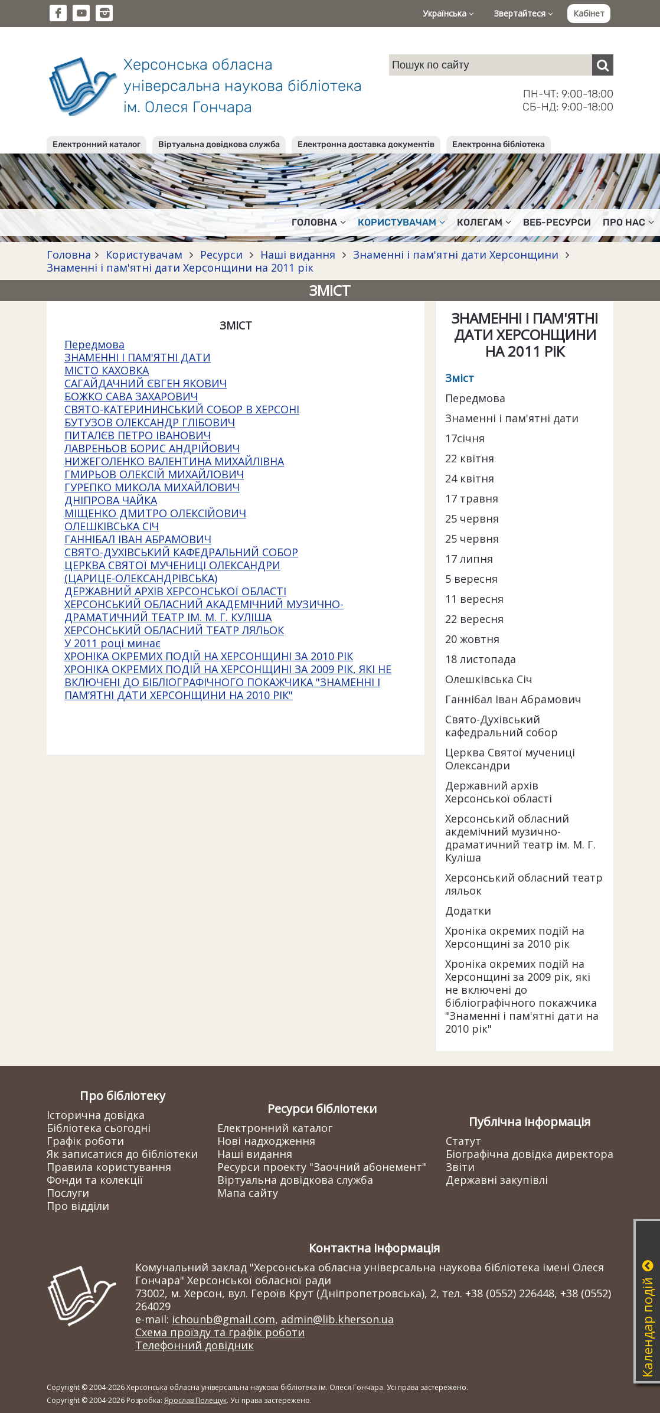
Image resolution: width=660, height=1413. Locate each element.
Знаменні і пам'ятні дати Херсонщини (455, 254)
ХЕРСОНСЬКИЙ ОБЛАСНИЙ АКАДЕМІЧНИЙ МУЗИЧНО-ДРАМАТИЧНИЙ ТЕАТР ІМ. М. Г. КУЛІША (204, 610)
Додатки (468, 910)
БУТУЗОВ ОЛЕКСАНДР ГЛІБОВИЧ (149, 422)
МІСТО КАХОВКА (106, 370)
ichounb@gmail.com (223, 1319)
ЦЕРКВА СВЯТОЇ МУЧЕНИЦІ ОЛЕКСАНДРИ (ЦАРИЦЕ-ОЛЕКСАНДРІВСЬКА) (172, 571)
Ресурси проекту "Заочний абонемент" (321, 1167)
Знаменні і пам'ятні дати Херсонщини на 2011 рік (180, 267)
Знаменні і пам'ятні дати (512, 418)
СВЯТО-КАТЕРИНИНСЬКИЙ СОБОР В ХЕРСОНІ (181, 409)
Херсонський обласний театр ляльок (524, 884)
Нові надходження (266, 1141)
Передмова (94, 344)
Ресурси (221, 254)
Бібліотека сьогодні (99, 1128)
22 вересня (474, 618)
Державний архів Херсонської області (498, 792)
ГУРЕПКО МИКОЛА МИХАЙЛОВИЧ (152, 487)
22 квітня (469, 458)
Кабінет (589, 13)
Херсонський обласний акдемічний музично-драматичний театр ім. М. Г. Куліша (520, 838)
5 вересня (471, 578)
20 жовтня (472, 638)
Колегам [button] (484, 222)
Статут (463, 1141)
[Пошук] (602, 65)
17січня (465, 438)
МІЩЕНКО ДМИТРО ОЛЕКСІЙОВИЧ (155, 513)
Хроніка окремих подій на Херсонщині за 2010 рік (514, 937)
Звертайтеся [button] (523, 13)
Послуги (68, 1193)
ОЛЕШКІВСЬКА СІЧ (111, 526)
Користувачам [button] (401, 222)
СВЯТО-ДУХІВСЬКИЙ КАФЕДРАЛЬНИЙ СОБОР (181, 552)
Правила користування (109, 1167)
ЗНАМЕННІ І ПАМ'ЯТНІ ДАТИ (137, 357)
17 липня (469, 558)
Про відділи (78, 1206)
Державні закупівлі (497, 1180)
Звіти (460, 1167)
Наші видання (297, 254)
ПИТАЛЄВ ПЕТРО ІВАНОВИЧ (137, 435)
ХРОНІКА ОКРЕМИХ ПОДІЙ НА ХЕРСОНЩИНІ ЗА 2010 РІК (208, 656)
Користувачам (144, 254)
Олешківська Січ (488, 679)
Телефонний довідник (194, 1345)
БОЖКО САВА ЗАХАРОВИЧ (131, 396)
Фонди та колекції (95, 1180)
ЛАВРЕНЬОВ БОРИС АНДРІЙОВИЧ (152, 448)
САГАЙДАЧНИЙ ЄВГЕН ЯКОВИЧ (145, 383)
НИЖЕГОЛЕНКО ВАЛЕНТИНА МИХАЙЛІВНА (174, 461)
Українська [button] (448, 13)
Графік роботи (85, 1141)
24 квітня (469, 478)
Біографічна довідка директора (529, 1154)
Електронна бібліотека (498, 144)
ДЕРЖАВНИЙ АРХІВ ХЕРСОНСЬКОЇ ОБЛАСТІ (175, 591)
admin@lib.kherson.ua (337, 1319)
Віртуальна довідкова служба (219, 144)
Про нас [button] (628, 222)
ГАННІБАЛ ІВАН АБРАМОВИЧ (137, 539)
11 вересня (474, 598)
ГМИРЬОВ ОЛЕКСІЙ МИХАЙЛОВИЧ (154, 474)
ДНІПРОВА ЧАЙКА (110, 500)
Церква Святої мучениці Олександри (510, 759)
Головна (69, 254)
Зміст (459, 377)
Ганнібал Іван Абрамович (513, 699)
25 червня (472, 518)
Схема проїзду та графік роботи (220, 1332)
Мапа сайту (247, 1193)
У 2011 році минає (112, 643)
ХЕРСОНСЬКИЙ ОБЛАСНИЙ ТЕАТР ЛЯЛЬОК (174, 630)
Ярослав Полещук (195, 1400)
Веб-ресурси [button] (557, 222)
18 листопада (480, 658)
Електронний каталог (97, 144)
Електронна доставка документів (366, 144)
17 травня (471, 498)
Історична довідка (96, 1115)
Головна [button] (319, 222)
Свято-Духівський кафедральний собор (501, 726)
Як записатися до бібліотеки (122, 1154)
